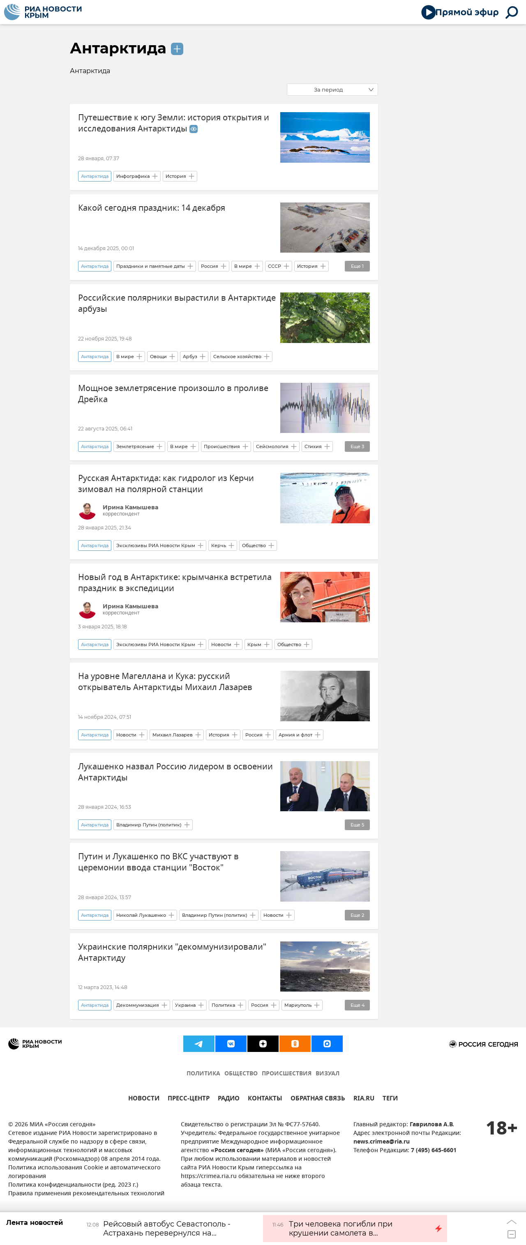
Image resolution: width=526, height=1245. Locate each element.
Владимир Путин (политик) (149, 825)
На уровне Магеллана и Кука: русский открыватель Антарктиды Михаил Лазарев (165, 682)
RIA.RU (363, 1099)
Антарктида (118, 48)
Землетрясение (135, 446)
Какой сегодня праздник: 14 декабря (151, 208)
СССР (274, 266)
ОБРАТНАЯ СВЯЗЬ (318, 1099)
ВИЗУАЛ (327, 1074)
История (176, 176)
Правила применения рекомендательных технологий (86, 1194)
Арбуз (190, 356)
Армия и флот (295, 735)
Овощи (158, 356)
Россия (209, 266)
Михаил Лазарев (172, 735)
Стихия (313, 446)
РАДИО (229, 1099)
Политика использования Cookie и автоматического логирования (84, 1172)
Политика (223, 1005)
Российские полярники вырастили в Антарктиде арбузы (177, 303)
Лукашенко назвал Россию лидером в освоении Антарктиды (175, 772)
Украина (185, 1005)
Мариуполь (297, 1005)
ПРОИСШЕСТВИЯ (286, 1074)
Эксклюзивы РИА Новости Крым (155, 545)
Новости (221, 644)
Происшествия (222, 446)
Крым (254, 644)
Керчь (218, 545)
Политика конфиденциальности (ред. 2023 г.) (73, 1185)
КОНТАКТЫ (265, 1099)
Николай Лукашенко (141, 915)
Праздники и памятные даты (150, 266)
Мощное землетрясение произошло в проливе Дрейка (173, 394)
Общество (254, 545)
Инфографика (133, 176)
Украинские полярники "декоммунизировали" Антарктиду (172, 952)
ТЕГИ (390, 1099)
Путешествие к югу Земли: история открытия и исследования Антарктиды (173, 123)
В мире (243, 266)
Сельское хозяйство (237, 356)
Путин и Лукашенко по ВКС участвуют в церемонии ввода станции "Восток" (158, 862)
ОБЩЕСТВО (241, 1074)
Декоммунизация (137, 1005)
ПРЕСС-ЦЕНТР (189, 1099)
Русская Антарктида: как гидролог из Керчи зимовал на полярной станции (166, 484)
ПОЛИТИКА (203, 1074)
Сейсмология (272, 446)
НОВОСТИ (143, 1099)
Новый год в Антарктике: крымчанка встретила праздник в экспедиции (175, 583)
